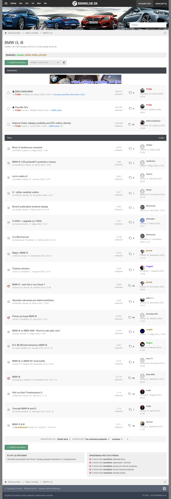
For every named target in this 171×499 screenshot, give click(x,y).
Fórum (13, 3)
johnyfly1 (43, 55)
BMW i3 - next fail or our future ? (28, 284)
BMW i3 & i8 (18, 424)
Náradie (31, 495)
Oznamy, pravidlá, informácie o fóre (69, 94)
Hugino (149, 343)
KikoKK (18, 303)
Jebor (17, 348)
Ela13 (17, 256)
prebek (18, 179)
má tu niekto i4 (19, 176)
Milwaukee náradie (44, 495)
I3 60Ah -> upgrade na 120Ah (27, 221)
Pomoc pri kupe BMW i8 (24, 316)
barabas (20, 55)
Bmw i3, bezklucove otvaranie (27, 147)
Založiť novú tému (16, 62)
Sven (17, 334)
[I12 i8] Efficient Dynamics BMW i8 (29, 345)
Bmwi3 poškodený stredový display (30, 206)
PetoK (149, 190)
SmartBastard (21, 427)
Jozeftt (18, 209)
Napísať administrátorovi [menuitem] (49, 488)
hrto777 (18, 364)
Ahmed (149, 422)
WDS (39, 3)
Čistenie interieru (20, 268)
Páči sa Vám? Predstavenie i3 (27, 392)
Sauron (149, 174)
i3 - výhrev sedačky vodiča (25, 192)
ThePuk (18, 195)
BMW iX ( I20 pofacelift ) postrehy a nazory (34, 162)
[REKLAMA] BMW (24, 91)
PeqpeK (149, 266)
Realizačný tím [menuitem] (30, 488)
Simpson (19, 380)
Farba (24, 495)
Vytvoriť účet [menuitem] (144, 3)
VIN (45, 3)
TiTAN (18, 94)
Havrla (18, 224)
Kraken (35, 55)
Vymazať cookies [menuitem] (13, 488)
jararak (149, 250)
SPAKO (18, 150)
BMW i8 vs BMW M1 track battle (28, 361)
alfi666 (28, 55)
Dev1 (17, 319)
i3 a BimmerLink (20, 237)
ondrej (18, 411)
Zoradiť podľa (91, 439)
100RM (149, 330)
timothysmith (152, 314)
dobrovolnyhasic (153, 121)
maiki (148, 390)
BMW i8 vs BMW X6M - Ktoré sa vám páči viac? (36, 330)
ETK (26, 3)
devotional (150, 206)
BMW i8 (16, 376)
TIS (33, 3)
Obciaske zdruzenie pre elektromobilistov (33, 300)
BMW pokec (56, 110)
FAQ (20, 3)
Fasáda (8, 495)
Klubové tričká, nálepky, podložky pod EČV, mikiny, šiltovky (41, 123)
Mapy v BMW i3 (20, 252)
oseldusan (19, 165)
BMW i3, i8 (14, 42)
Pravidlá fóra (21, 107)
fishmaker (150, 219)
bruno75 (18, 287)
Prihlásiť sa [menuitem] (161, 3)
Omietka (16, 495)
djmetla (18, 395)
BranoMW (150, 374)
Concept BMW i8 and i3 (24, 408)
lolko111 (150, 298)
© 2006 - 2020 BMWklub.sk (154, 495)
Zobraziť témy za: (56, 439)
